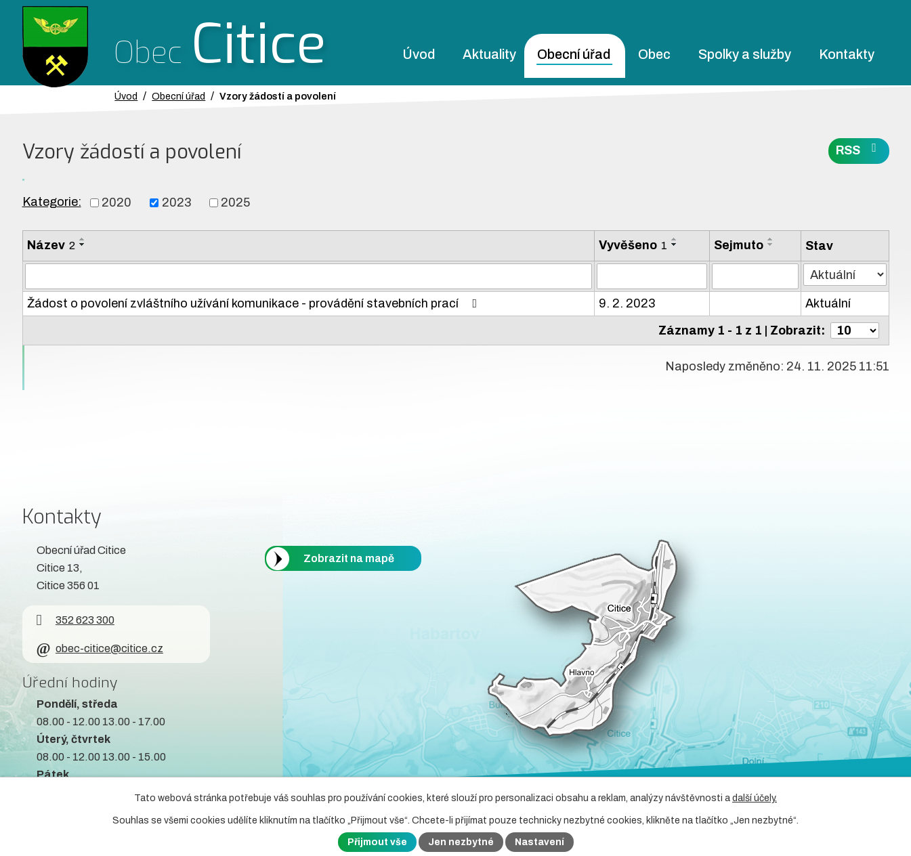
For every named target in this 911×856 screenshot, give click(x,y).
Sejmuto (738, 245)
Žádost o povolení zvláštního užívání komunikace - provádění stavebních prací (255, 303)
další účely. (754, 798)
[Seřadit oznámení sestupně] (82, 244)
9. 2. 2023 (627, 303)
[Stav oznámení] (844, 274)
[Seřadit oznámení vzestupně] (82, 239)
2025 (235, 202)
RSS (859, 149)
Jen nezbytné (461, 842)
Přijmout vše (377, 842)
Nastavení (539, 842)
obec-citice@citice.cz (100, 648)
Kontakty (846, 54)
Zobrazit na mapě (348, 558)
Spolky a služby (744, 54)
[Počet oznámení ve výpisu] (854, 330)
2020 (116, 202)
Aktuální (828, 303)
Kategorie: (51, 202)
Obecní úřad (573, 54)
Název (51, 245)
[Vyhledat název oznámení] (308, 276)
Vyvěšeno (633, 245)
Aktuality (489, 54)
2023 (176, 202)
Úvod (418, 54)
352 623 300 (75, 620)
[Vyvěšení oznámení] (652, 276)
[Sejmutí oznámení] (755, 276)
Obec (654, 54)
